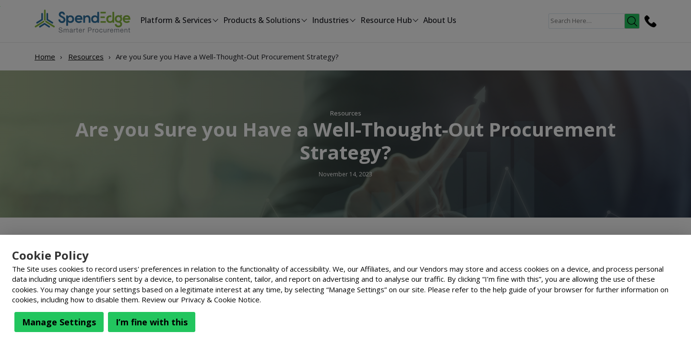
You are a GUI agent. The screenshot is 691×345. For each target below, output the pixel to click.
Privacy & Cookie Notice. (221, 299)
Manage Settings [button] (59, 322)
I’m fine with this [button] (152, 322)
